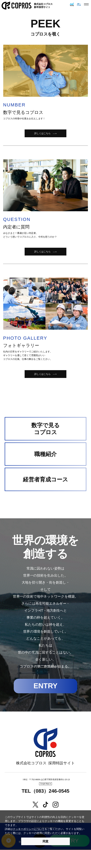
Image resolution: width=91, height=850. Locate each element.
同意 (45, 841)
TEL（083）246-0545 (45, 791)
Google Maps (44, 784)
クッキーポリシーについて (29, 829)
